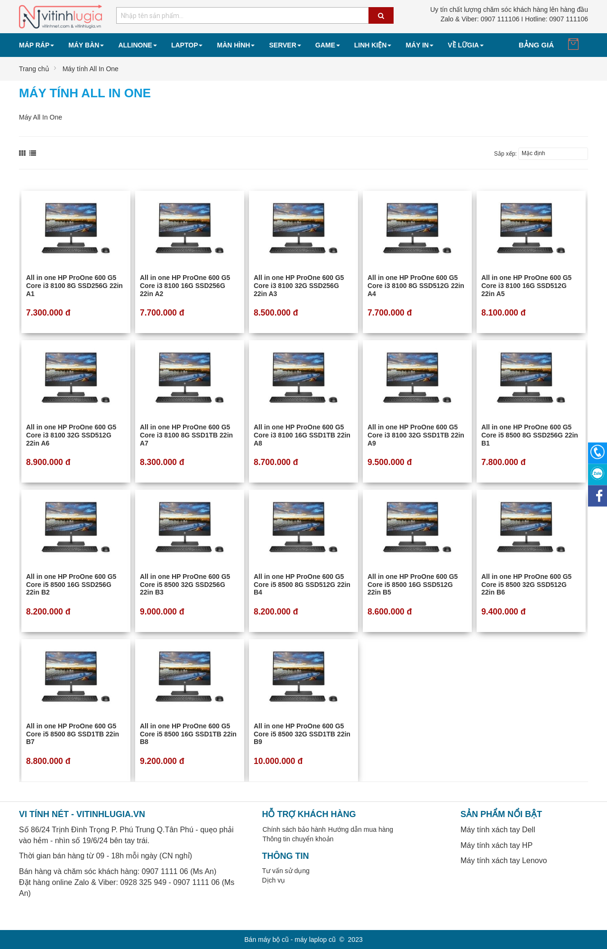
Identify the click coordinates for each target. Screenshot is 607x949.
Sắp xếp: (505, 153)
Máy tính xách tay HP (496, 845)
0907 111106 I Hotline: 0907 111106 (514, 19)
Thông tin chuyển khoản (298, 839)
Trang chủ (34, 69)
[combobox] (255, 15)
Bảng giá (536, 45)
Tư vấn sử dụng (286, 871)
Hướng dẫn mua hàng (360, 829)
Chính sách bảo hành (294, 829)
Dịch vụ (273, 880)
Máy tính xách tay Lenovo (503, 860)
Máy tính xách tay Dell (497, 830)
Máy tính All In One (91, 69)
